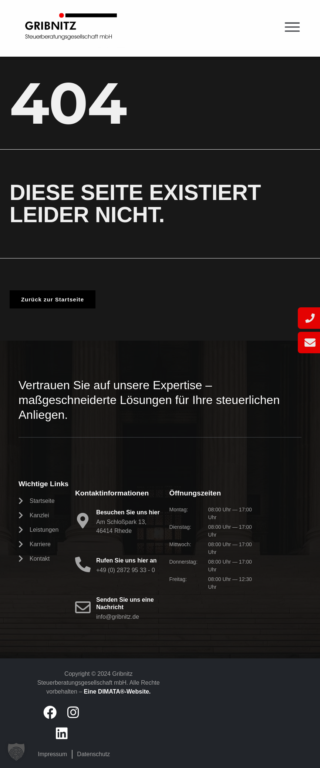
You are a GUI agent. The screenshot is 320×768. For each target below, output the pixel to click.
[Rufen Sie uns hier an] (83, 564)
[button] (16, 751)
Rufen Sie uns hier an (126, 560)
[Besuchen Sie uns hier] (83, 520)
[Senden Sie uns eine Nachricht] (83, 607)
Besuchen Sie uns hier (128, 512)
